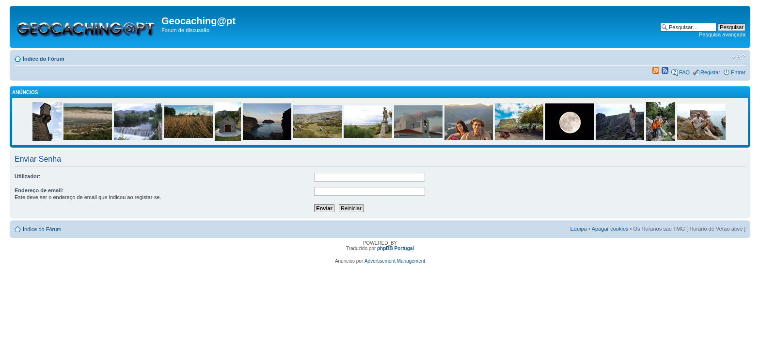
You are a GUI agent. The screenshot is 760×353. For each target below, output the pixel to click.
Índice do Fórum (43, 59)
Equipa (578, 229)
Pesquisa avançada (722, 34)
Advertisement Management (394, 261)
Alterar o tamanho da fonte (738, 56)
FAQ (684, 72)
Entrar (738, 72)
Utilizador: (28, 176)
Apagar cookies (610, 229)
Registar (710, 72)
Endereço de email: (39, 190)
